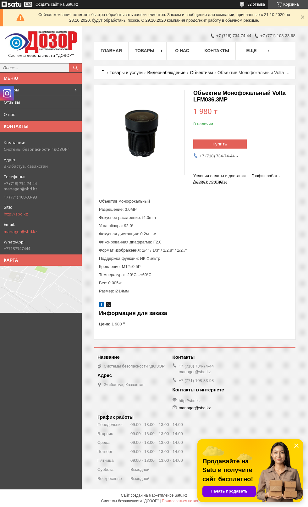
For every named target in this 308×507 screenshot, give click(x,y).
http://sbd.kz (16, 214)
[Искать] (75, 68)
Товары (11, 90)
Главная (111, 50)
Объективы (201, 72)
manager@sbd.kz (20, 231)
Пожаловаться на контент (184, 501)
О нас (9, 114)
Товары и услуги (126, 72)
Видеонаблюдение (166, 72)
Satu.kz (180, 495)
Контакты (217, 50)
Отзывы (12, 102)
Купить (220, 144)
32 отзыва (256, 4)
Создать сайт (47, 4)
